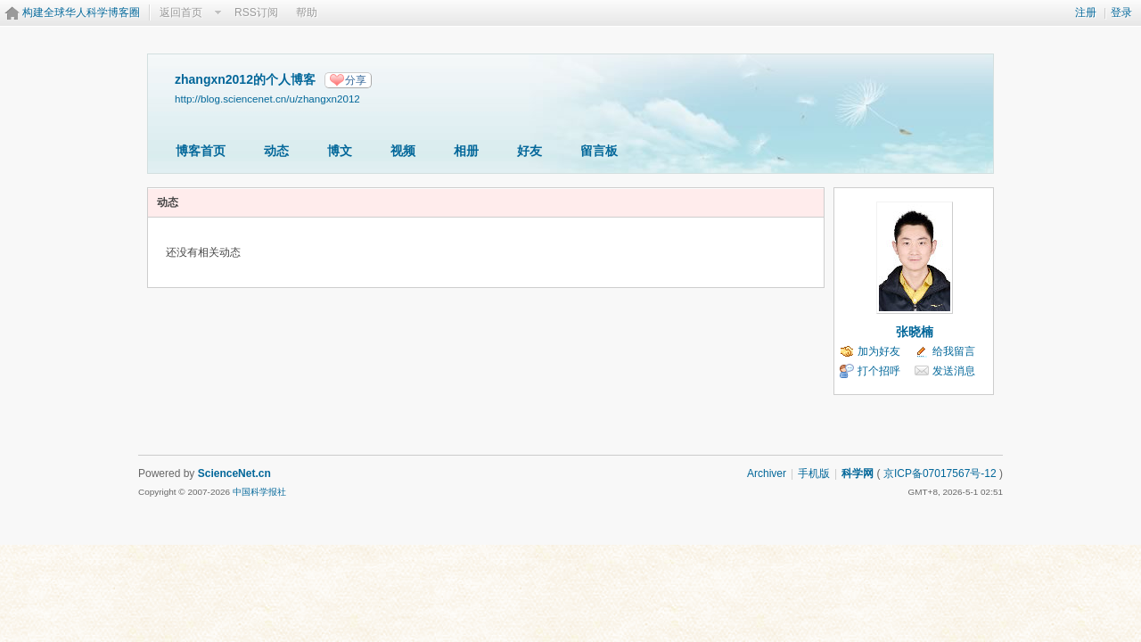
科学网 (857, 473)
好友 (529, 151)
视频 (402, 151)
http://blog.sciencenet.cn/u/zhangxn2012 (267, 98)
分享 (355, 80)
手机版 (814, 473)
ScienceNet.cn (234, 473)
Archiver (766, 473)
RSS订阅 (256, 12)
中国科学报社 (259, 492)
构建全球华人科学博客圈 (81, 12)
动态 (276, 151)
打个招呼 (879, 371)
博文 (339, 151)
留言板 (599, 151)
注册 (1085, 12)
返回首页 (181, 12)
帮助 (306, 12)
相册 (466, 151)
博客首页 (201, 151)
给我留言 (953, 351)
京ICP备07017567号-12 (940, 473)
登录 (1121, 12)
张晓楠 (914, 332)
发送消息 (953, 371)
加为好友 (879, 351)
